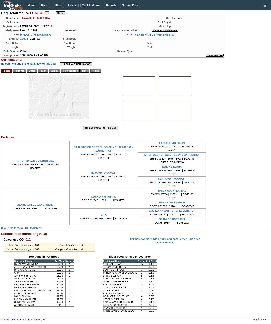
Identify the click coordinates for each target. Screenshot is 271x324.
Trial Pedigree (91, 5)
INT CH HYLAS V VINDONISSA (35, 160)
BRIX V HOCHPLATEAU (172, 190)
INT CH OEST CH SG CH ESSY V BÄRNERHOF (171, 154)
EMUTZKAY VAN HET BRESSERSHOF (172, 210)
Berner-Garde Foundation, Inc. (29, 319)
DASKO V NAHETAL (103, 196)
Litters (58, 5)
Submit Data (130, 5)
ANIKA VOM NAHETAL (172, 202)
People (72, 5)
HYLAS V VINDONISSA (35, 34)
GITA (104, 214)
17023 (24, 38)
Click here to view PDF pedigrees (21, 227)
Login (264, 5)
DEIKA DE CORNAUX (172, 218)
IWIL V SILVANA (172, 166)
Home (31, 5)
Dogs (44, 5)
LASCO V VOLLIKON (172, 142)
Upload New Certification (76, 64)
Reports (111, 5)
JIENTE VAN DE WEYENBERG (154, 34)
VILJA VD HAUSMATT (103, 172)
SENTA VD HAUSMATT (172, 178)
